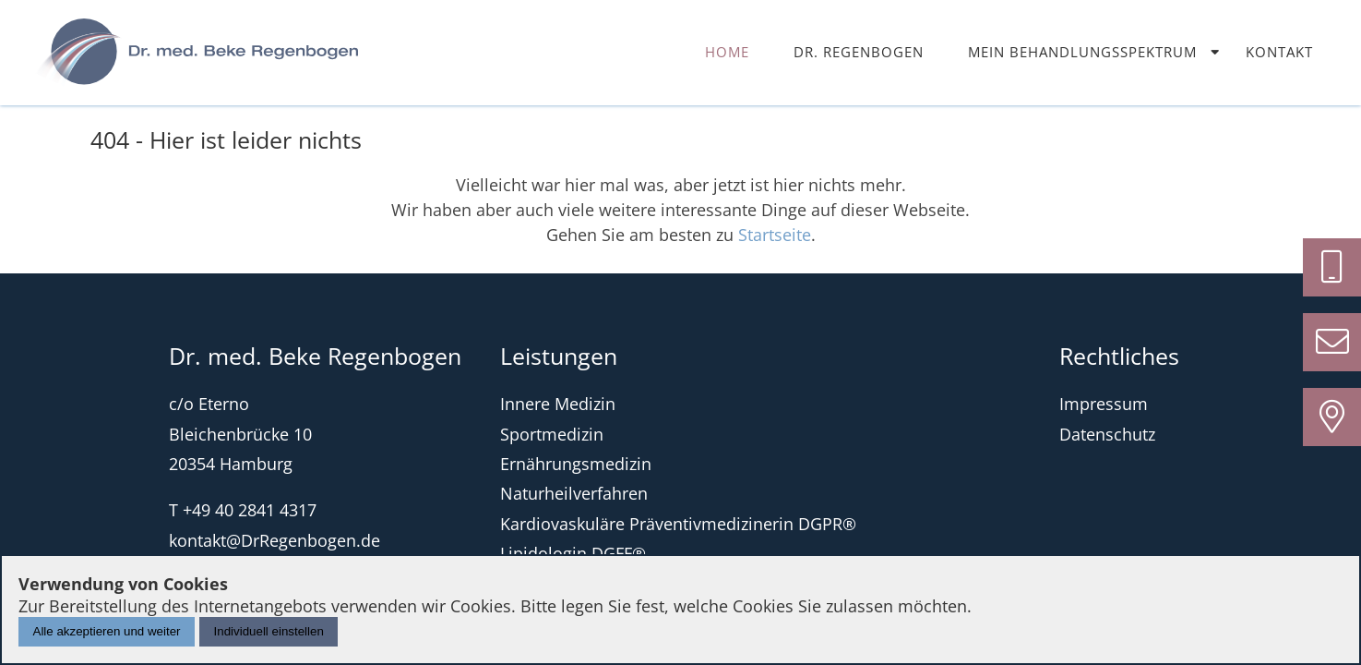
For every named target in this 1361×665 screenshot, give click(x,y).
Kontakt (1279, 51)
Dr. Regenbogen (859, 51)
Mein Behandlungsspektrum (1082, 51)
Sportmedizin (551, 434)
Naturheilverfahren (574, 493)
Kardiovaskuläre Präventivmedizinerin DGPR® (678, 524)
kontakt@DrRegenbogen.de (274, 540)
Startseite (774, 235)
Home (727, 51)
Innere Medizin (557, 404)
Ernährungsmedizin (575, 464)
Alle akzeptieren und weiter (107, 631)
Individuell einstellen (269, 631)
